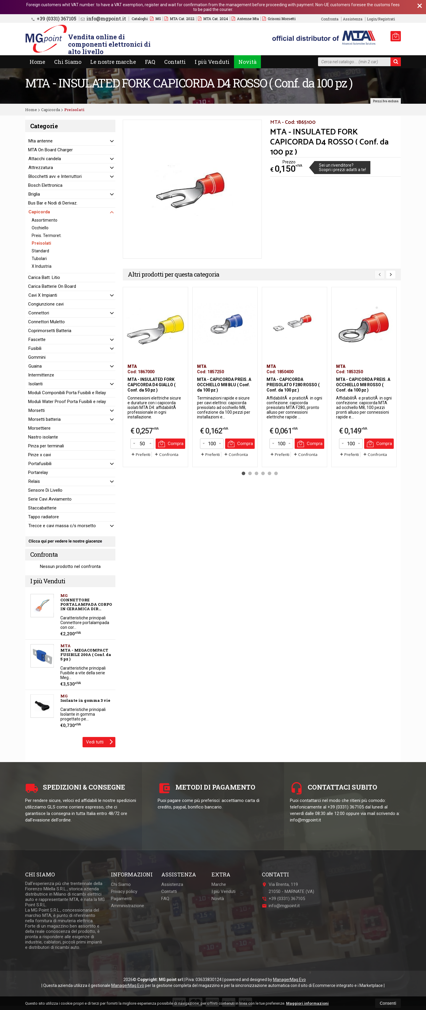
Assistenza (352, 19)
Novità (247, 61)
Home (37, 61)
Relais (34, 481)
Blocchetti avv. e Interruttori (55, 176)
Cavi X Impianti (42, 295)
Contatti (175, 61)
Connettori (38, 313)
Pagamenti (121, 898)
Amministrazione (127, 905)
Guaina (35, 366)
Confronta (166, 454)
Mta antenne (40, 141)
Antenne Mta (245, 18)
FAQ (150, 61)
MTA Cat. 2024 (213, 18)
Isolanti (35, 384)
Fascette (37, 339)
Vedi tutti (99, 741)
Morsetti (36, 410)
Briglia (34, 194)
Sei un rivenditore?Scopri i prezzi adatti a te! (342, 167)
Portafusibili (39, 463)
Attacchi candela (44, 158)
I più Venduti (212, 61)
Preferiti (140, 454)
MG (155, 18)
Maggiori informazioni (307, 1003)
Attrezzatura (40, 167)
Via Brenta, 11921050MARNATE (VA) (288, 888)
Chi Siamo (67, 61)
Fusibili (34, 348)
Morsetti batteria (44, 419)
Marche (219, 884)
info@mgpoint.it (103, 18)
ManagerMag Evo (289, 979)
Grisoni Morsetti (279, 18)
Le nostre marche (113, 61)
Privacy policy (124, 891)
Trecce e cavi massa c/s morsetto (62, 525)
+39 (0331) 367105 (53, 18)
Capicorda (39, 212)
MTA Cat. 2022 (179, 18)
